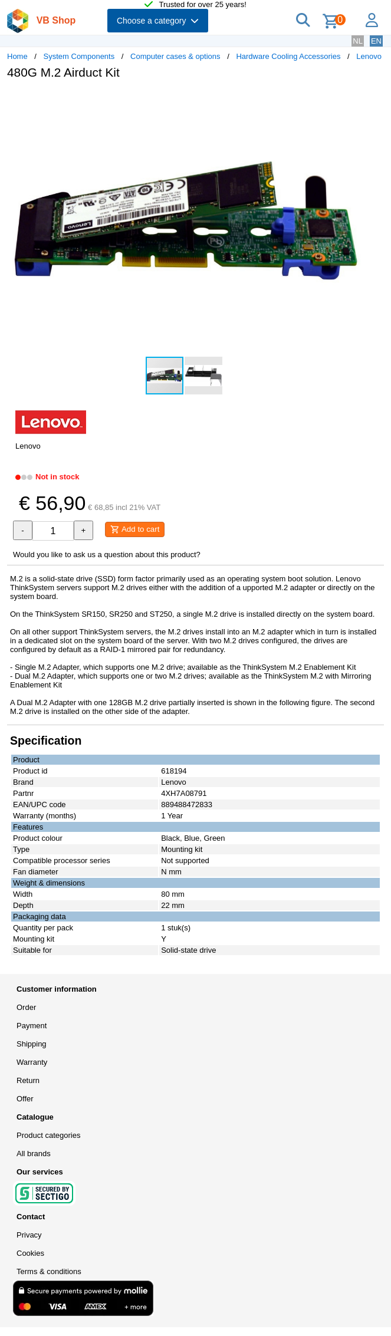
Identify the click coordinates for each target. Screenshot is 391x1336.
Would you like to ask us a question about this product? (107, 554)
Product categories (48, 1135)
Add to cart (134, 529)
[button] (350, 100)
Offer (25, 1098)
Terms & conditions (49, 1271)
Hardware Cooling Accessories (288, 56)
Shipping (32, 1043)
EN (376, 41)
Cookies (30, 1253)
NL (358, 41)
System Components (79, 56)
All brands (34, 1153)
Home (17, 56)
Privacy (29, 1234)
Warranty (32, 1062)
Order (26, 1007)
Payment (32, 1025)
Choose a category (158, 20)
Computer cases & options (175, 56)
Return (28, 1080)
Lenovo (369, 56)
